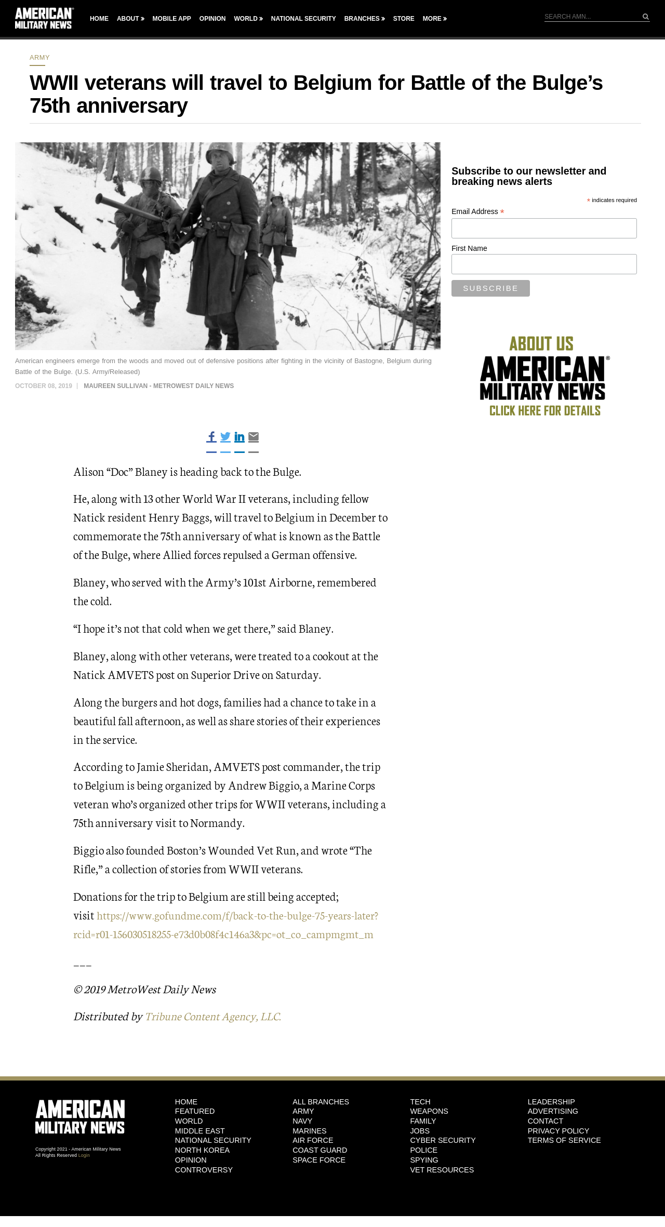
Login (84, 1174)
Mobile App (172, 18)
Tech (420, 1120)
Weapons (429, 1130)
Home (99, 18)
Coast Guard (319, 1169)
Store (404, 18)
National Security (303, 18)
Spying (424, 1179)
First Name (469, 248)
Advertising (553, 1130)
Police (423, 1169)
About (128, 18)
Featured (195, 1130)
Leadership (551, 1120)
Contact (545, 1140)
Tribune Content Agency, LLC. (216, 1034)
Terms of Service (564, 1159)
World (245, 18)
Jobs (420, 1149)
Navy (302, 1140)
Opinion (213, 18)
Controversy (204, 1188)
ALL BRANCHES (320, 1120)
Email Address (477, 212)
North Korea (202, 1169)
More (432, 18)
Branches (362, 18)
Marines (309, 1149)
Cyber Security (442, 1159)
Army (40, 57)
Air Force (312, 1159)
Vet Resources (442, 1188)
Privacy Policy (559, 1149)
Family (423, 1140)
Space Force (318, 1179)
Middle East (200, 1149)
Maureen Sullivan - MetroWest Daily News (159, 386)
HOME (186, 1120)
